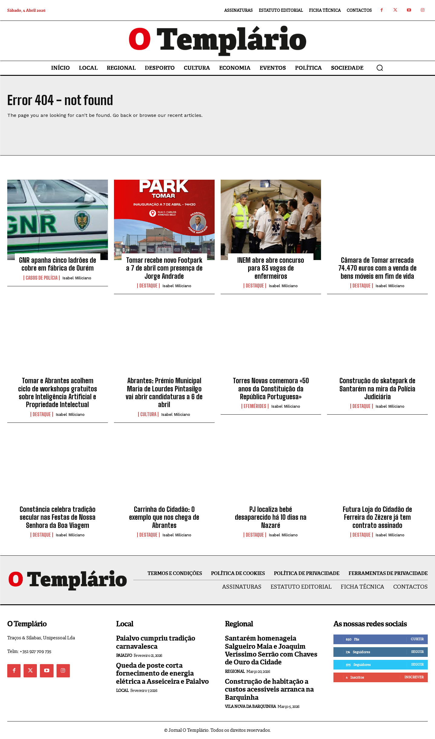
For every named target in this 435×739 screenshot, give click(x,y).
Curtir (417, 639)
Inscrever (414, 677)
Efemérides (255, 406)
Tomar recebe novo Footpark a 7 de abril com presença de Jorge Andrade (164, 268)
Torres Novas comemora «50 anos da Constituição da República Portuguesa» (271, 389)
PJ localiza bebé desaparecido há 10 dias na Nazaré (271, 517)
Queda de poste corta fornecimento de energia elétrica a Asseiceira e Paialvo (162, 673)
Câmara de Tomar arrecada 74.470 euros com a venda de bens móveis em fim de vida (377, 268)
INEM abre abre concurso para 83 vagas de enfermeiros (270, 268)
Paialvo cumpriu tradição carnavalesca (155, 642)
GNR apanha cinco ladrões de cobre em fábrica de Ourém (57, 264)
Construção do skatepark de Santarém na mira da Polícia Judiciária (377, 389)
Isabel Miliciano (76, 278)
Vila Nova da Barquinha (250, 706)
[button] (379, 67)
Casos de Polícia (41, 277)
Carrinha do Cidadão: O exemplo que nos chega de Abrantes (164, 517)
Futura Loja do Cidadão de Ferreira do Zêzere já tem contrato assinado (377, 517)
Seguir (417, 652)
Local (122, 690)
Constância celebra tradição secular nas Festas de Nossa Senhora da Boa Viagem (58, 517)
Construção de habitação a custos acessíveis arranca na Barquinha (269, 689)
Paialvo (124, 655)
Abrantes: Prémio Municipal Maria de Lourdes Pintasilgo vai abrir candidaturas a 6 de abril (164, 393)
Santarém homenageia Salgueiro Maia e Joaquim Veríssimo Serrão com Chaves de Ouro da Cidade (271, 650)
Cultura (148, 414)
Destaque (148, 285)
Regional (235, 671)
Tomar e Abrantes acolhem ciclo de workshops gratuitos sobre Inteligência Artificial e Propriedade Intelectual (57, 393)
